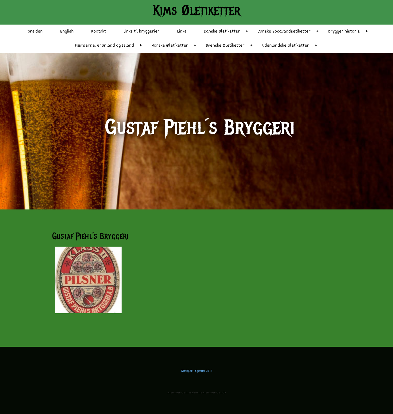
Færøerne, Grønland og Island (104, 45)
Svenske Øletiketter (225, 45)
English (67, 31)
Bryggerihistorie (344, 31)
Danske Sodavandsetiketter (284, 31)
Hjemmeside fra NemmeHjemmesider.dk (196, 392)
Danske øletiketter (222, 31)
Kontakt (98, 31)
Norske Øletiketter (169, 45)
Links (181, 31)
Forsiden (34, 31)
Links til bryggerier (141, 31)
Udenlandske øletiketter (285, 45)
